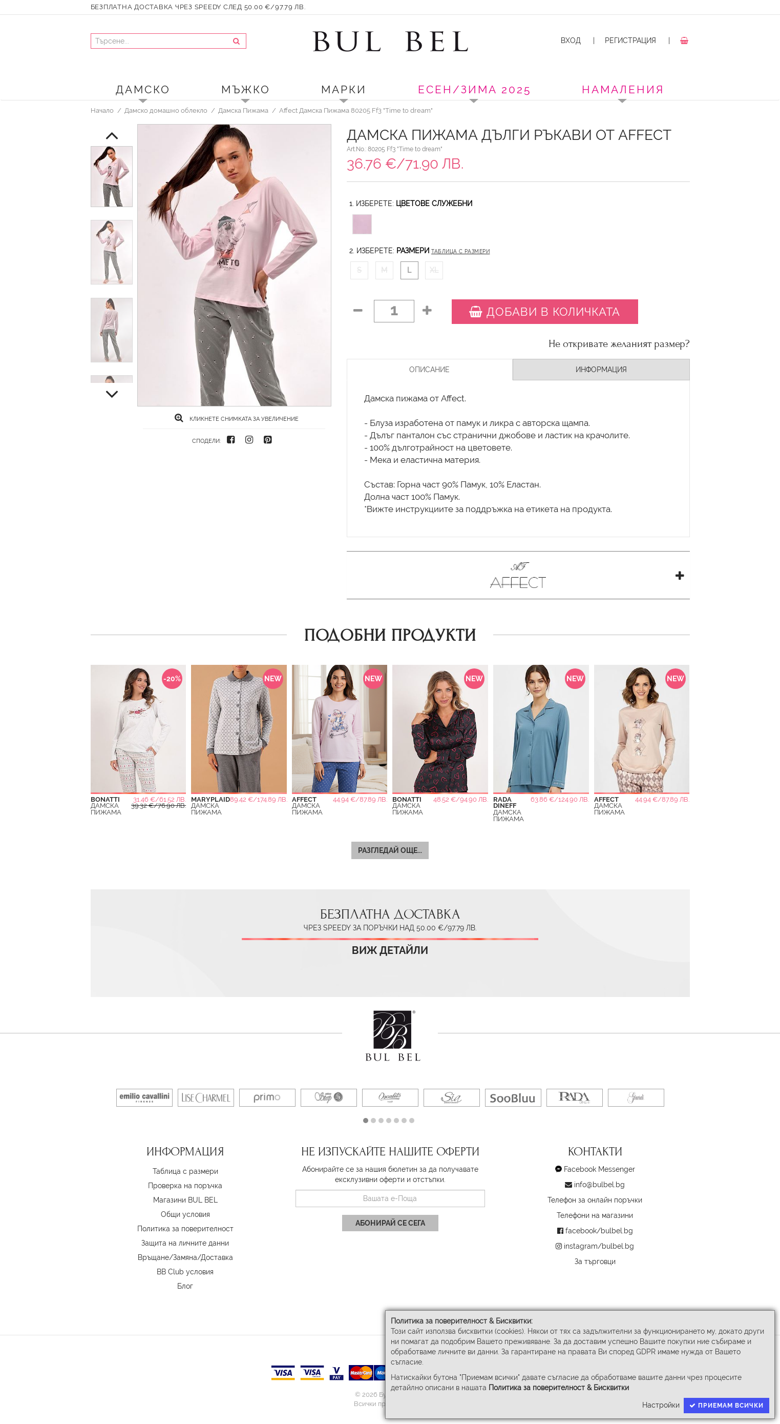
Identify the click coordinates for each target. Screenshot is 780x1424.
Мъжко (245, 89)
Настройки (661, 1405)
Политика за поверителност (185, 1229)
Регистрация (630, 40)
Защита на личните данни (185, 1243)
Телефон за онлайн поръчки (594, 1200)
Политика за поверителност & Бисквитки (559, 1388)
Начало (102, 110)
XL (434, 270)
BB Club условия (185, 1272)
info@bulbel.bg (599, 1185)
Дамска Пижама (243, 110)
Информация (601, 369)
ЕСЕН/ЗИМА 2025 (474, 89)
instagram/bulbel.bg (599, 1246)
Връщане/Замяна (167, 1257)
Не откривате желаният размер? (619, 344)
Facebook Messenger (599, 1169)
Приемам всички (726, 1405)
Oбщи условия (185, 1214)
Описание (429, 369)
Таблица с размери (460, 251)
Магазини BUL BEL (185, 1200)
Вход (571, 40)
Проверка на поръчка (185, 1186)
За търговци (595, 1261)
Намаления (623, 89)
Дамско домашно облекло (165, 110)
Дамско (143, 89)
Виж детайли (390, 951)
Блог (185, 1286)
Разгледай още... (390, 850)
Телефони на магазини (595, 1215)
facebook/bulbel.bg (599, 1231)
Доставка (217, 1257)
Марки (344, 89)
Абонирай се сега (390, 1223)
